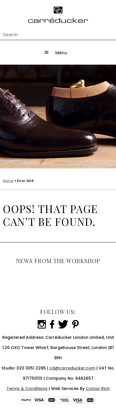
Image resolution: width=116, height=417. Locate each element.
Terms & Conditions (27, 388)
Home (8, 180)
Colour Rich (98, 388)
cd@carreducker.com (72, 368)
